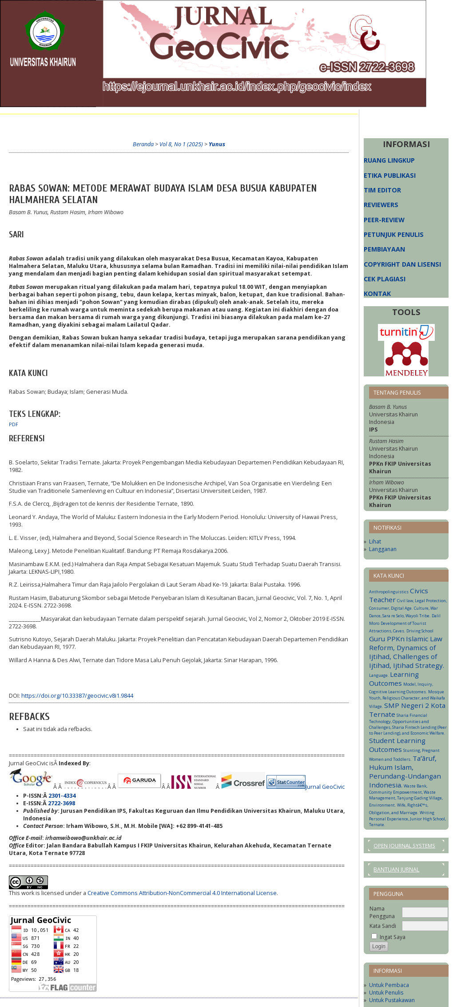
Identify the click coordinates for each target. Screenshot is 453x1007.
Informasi (239, 123)
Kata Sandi (383, 926)
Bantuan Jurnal (396, 869)
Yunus (217, 144)
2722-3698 (61, 803)
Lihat (375, 541)
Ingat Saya (392, 937)
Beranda (21, 123)
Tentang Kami (62, 123)
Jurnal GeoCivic (325, 787)
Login (101, 123)
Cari (154, 123)
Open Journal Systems (404, 845)
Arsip (207, 123)
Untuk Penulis (386, 992)
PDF (13, 424)
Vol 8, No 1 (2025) (181, 144)
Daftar (129, 123)
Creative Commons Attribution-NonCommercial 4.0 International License (182, 893)
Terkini (180, 123)
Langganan (383, 549)
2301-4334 (62, 795)
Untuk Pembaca (389, 985)
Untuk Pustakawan (392, 1000)
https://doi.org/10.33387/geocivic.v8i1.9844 (77, 695)
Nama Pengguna (382, 912)
